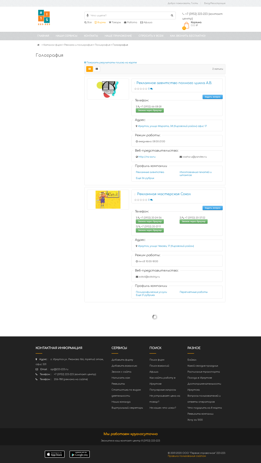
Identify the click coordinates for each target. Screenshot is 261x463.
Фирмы (100, 22)
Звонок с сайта (121, 372)
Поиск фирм (156, 360)
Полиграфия (102, 45)
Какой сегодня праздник (202, 366)
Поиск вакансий (159, 366)
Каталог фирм (52, 45)
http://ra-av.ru (146, 157)
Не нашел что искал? (162, 408)
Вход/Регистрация (214, 3)
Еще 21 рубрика (145, 295)
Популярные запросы (162, 390)
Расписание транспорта (203, 372)
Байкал (191, 360)
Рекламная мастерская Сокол (164, 194)
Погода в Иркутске (199, 378)
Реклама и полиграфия (78, 45)
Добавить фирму (122, 360)
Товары (115, 22)
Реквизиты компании (200, 414)
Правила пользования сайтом (187, 456)
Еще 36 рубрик (145, 178)
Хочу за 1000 (195, 420)
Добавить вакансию (124, 366)
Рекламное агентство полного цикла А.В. (174, 83)
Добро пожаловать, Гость (183, 3)
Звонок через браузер (150, 110)
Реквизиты (118, 384)
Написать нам (121, 378)
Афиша (146, 22)
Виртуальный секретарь (127, 408)
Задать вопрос (213, 97)
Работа (130, 22)
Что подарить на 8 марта (204, 408)
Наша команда (121, 402)
